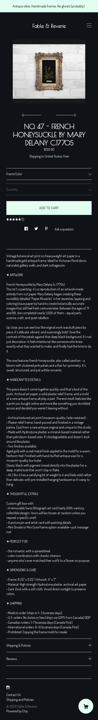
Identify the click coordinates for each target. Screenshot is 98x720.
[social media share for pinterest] (46, 227)
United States (53, 156)
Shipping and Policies (20, 699)
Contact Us (13, 695)
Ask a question (64, 229)
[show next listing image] (65, 114)
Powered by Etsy (17, 711)
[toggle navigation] (89, 25)
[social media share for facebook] (26, 227)
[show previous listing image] (32, 114)
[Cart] (85, 706)
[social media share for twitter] (36, 227)
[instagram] (8, 687)
